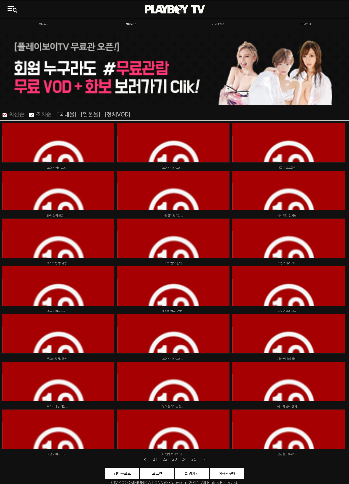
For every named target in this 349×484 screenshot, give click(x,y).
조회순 (43, 114)
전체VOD (130, 24)
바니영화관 (218, 24)
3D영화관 (305, 24)
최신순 (17, 114)
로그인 (157, 473)
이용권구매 (227, 473)
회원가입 (192, 473)
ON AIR (43, 24)
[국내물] (67, 114)
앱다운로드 (122, 473)
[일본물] (90, 114)
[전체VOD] (117, 114)
